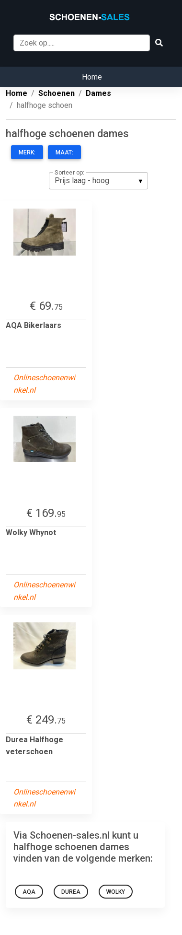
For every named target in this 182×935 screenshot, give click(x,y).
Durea (70, 891)
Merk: (27, 152)
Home (92, 77)
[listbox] (98, 180)
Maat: (64, 152)
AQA (29, 891)
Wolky (115, 891)
